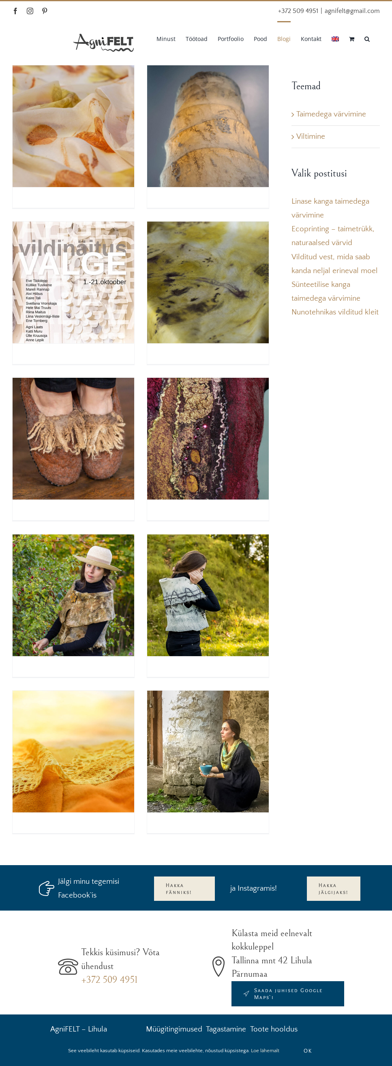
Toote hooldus (274, 1029)
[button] (367, 38)
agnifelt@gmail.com (352, 11)
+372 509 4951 (109, 980)
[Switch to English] (335, 38)
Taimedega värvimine (331, 114)
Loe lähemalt (265, 1050)
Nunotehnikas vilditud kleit (335, 312)
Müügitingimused (174, 1029)
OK (308, 1050)
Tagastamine (226, 1029)
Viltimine (310, 136)
